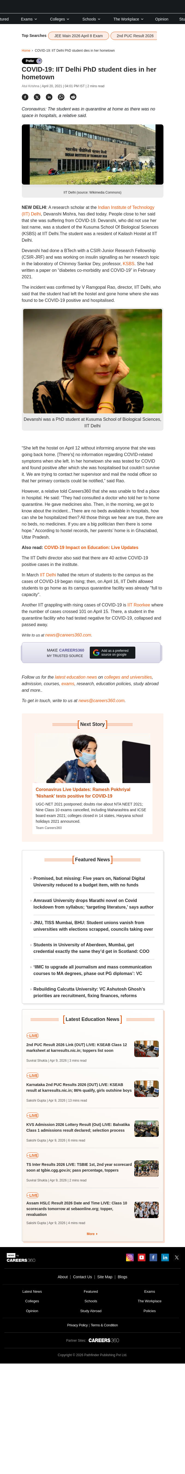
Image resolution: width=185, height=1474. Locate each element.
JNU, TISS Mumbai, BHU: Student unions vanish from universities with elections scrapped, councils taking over (93, 926)
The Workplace (129, 19)
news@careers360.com (68, 635)
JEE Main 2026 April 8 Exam (78, 36)
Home (26, 50)
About (63, 1277)
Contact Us (82, 1277)
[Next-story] (92, 762)
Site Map (104, 1277)
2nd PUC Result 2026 (135, 36)
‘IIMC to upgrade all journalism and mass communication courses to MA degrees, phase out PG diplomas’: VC (93, 970)
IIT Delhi (48, 575)
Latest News (32, 1291)
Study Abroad (91, 1311)
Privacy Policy (77, 1325)
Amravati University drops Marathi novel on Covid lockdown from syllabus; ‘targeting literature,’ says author (94, 903)
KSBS (129, 263)
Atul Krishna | (32, 86)
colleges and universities (128, 677)
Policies (150, 1311)
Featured (91, 1291)
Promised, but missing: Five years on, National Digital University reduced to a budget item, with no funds (89, 881)
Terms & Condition (104, 1325)
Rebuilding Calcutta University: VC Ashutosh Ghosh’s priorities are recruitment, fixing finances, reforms (89, 992)
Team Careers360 (49, 828)
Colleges (60, 19)
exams (67, 683)
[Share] (25, 97)
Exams (29, 19)
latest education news (76, 677)
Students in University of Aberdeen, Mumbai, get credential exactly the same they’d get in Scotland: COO (92, 948)
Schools (91, 19)
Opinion (161, 19)
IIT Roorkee (138, 605)
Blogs (122, 1277)
